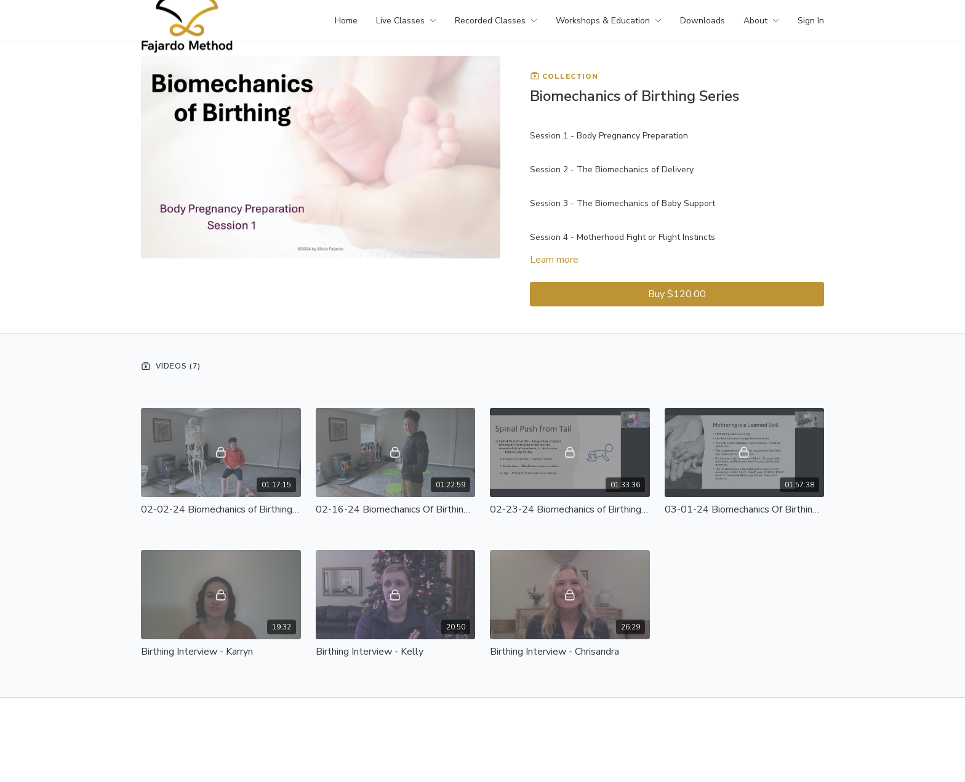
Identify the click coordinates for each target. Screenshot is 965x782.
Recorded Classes (496, 20)
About (761, 20)
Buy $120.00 (677, 294)
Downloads (702, 20)
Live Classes (406, 20)
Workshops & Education (609, 20)
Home (346, 20)
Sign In (811, 20)
